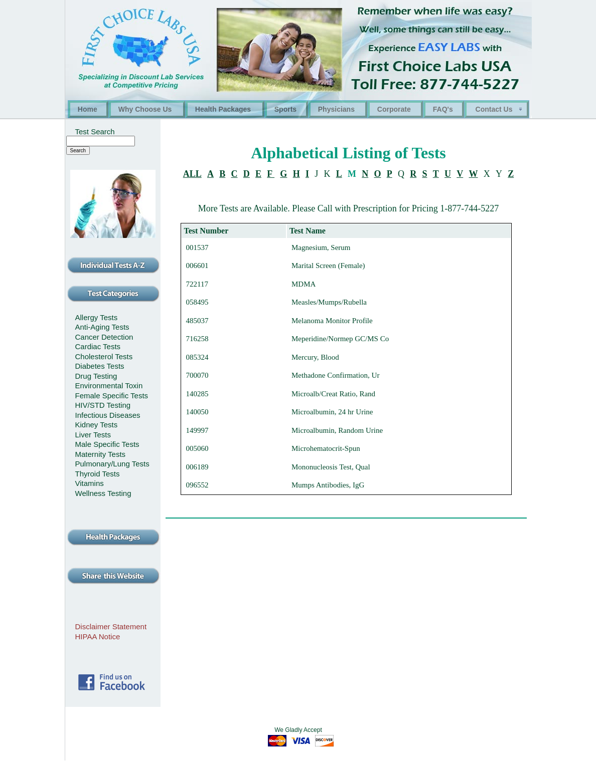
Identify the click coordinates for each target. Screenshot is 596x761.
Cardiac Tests (98, 346)
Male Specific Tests (107, 444)
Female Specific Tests (111, 395)
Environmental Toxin (109, 385)
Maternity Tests (100, 454)
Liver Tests (93, 434)
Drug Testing (96, 376)
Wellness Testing (103, 493)
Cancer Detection (104, 337)
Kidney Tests (96, 424)
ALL (192, 174)
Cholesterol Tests (104, 356)
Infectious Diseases (107, 415)
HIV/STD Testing (103, 405)
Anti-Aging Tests (102, 327)
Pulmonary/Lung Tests (112, 463)
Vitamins (89, 483)
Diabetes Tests (99, 366)
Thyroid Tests (97, 473)
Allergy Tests (96, 317)
